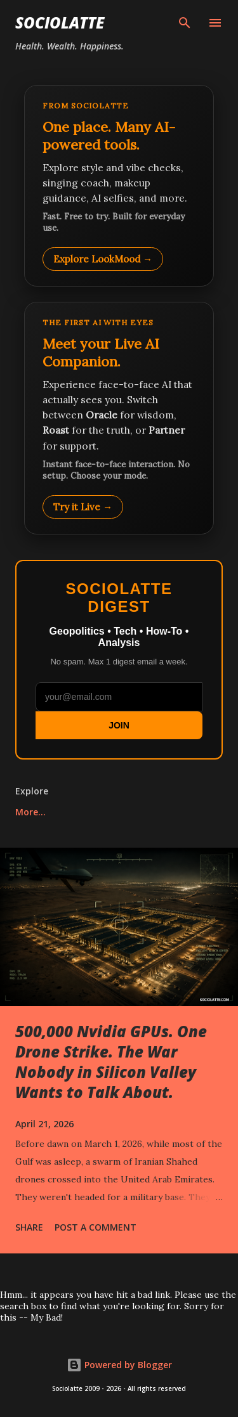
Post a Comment (95, 1227)
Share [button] (29, 1227)
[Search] (184, 22)
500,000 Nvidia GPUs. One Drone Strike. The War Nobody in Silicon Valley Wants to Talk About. (111, 1062)
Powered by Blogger (119, 1365)
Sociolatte (59, 22)
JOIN (119, 725)
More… (30, 812)
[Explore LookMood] (119, 186)
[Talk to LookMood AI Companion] (119, 418)
